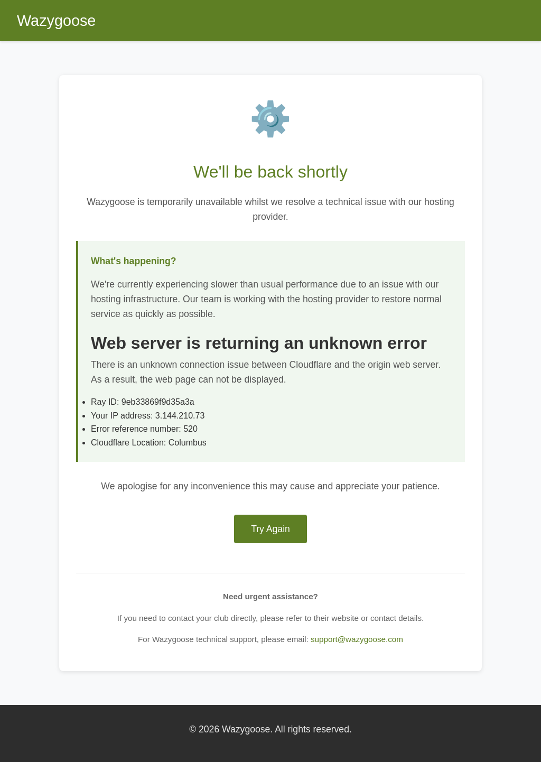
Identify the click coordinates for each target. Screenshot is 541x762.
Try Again (270, 529)
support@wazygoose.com (357, 639)
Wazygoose (56, 20)
